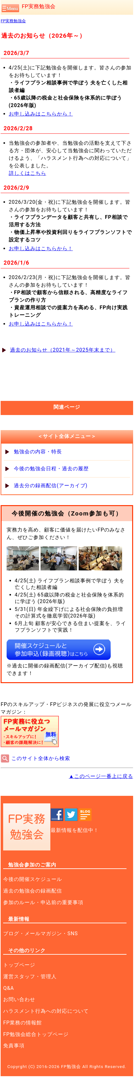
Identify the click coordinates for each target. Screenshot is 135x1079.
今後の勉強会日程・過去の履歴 (51, 469)
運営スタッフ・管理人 (30, 976)
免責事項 (14, 1046)
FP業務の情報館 (22, 1023)
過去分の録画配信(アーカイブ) (50, 485)
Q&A (8, 988)
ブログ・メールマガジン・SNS (40, 933)
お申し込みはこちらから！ (41, 114)
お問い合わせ (19, 999)
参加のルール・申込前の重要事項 (43, 902)
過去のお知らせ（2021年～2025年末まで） (62, 350)
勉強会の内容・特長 (38, 452)
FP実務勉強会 (38, 6)
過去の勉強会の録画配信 (32, 891)
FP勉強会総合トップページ (36, 1034)
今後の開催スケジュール (32, 879)
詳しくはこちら (27, 173)
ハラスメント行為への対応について (46, 1011)
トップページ (19, 965)
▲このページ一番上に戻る (101, 776)
